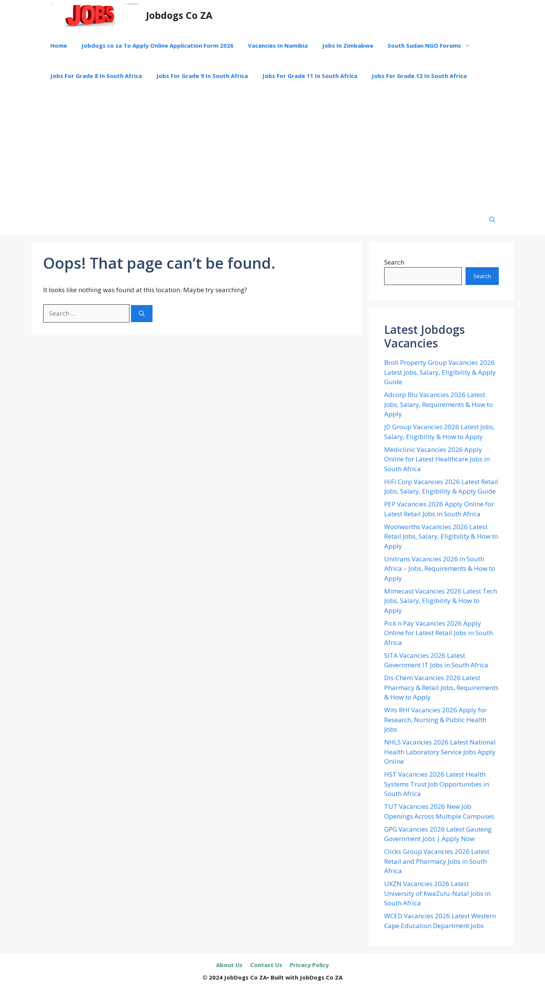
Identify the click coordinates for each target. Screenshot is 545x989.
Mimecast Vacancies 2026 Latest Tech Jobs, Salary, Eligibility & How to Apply (440, 601)
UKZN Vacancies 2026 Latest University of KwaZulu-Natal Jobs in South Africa (437, 893)
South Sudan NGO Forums (433, 45)
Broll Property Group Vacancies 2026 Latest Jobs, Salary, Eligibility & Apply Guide (440, 372)
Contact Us (266, 965)
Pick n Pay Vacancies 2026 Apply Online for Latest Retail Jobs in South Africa (438, 633)
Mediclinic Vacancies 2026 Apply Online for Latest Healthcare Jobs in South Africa (437, 459)
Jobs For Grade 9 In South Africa (202, 75)
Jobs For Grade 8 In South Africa (96, 75)
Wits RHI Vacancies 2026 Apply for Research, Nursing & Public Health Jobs (435, 720)
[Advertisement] (272, 148)
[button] (492, 219)
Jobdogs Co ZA (179, 15)
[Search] (142, 313)
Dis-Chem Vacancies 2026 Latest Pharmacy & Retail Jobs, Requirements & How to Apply (441, 687)
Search (394, 262)
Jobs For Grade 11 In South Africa (309, 75)
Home (58, 45)
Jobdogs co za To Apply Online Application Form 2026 (157, 45)
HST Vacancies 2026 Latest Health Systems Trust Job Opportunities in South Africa (436, 784)
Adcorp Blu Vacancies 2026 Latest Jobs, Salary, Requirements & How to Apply (438, 404)
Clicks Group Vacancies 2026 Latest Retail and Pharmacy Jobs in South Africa (436, 861)
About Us (229, 965)
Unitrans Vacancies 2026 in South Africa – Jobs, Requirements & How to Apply (439, 568)
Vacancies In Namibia (278, 45)
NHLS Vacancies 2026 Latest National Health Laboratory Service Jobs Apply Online (440, 752)
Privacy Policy (309, 965)
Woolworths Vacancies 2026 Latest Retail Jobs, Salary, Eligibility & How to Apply (441, 536)
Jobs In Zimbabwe (347, 45)
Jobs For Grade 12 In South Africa (419, 75)
